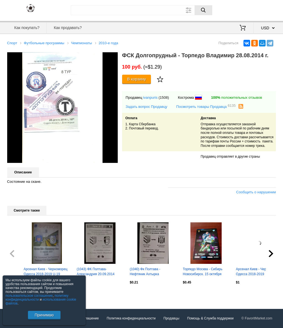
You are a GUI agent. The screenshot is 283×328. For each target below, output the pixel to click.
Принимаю (44, 315)
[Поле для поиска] (141, 10)
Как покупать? (27, 27)
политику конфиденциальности (37, 297)
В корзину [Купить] (136, 79)
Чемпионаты (81, 43)
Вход (243, 9)
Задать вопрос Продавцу (146, 107)
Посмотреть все (19, 294)
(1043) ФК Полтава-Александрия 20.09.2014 (96, 271)
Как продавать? (68, 27)
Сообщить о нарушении (256, 192)
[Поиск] (203, 10)
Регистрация (264, 9)
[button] (112, 57)
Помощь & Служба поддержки (210, 318)
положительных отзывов (236, 97)
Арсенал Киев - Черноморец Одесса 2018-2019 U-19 (45, 271)
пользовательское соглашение (29, 296)
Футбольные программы (44, 43)
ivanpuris (150, 97)
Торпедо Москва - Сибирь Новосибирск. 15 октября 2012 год (202, 272)
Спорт (12, 43)
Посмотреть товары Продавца (206, 106)
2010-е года (108, 43)
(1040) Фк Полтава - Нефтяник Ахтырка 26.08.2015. (145, 272)
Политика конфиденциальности (131, 318)
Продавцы (171, 318)
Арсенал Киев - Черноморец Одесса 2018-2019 (258, 271)
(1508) (164, 97)
